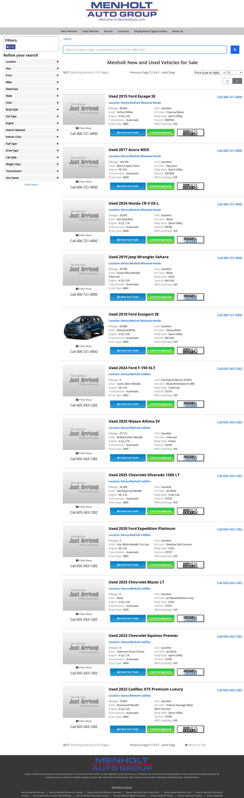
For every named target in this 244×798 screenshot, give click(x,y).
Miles (9, 82)
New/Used (12, 89)
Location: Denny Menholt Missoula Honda (135, 103)
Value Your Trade (127, 132)
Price (9, 75)
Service (108, 31)
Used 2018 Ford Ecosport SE (134, 314)
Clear (11, 46)
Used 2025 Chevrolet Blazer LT (136, 582)
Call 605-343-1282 (229, 369)
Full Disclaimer (191, 777)
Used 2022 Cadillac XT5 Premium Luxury (146, 689)
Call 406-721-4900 (229, 97)
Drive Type (12, 150)
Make (9, 96)
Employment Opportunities (150, 31)
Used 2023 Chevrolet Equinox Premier (143, 635)
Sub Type (11, 116)
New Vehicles (69, 31)
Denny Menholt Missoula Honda (92, 795)
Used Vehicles (90, 31)
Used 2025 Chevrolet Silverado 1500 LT (144, 474)
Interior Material (15, 130)
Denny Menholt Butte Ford (178, 792)
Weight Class (13, 164)
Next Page (168, 72)
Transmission (14, 171)
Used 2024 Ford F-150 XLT (132, 367)
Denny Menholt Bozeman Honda (66, 792)
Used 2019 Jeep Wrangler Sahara (139, 256)
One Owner (12, 178)
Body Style (12, 109)
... (160, 72)
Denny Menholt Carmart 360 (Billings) (52, 795)
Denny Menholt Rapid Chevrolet (129, 795)
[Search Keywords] (235, 50)
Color (9, 102)
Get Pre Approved (160, 132)
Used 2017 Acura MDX (129, 149)
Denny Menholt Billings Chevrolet (104, 792)
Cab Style (11, 157)
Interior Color (14, 137)
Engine (10, 123)
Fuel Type (11, 143)
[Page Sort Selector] (210, 73)
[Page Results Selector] (234, 73)
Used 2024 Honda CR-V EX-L (134, 203)
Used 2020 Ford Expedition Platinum (142, 528)
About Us (177, 31)
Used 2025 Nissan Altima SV (134, 421)
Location (11, 61)
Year (8, 68)
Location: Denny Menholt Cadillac (130, 374)
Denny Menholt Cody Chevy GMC (143, 792)
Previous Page (139, 72)
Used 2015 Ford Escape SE (132, 96)
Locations (123, 31)
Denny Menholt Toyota (162, 795)
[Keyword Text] (145, 50)
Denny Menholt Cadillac (190, 795)
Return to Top (195, 745)
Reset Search (31, 184)
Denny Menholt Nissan (33, 792)
